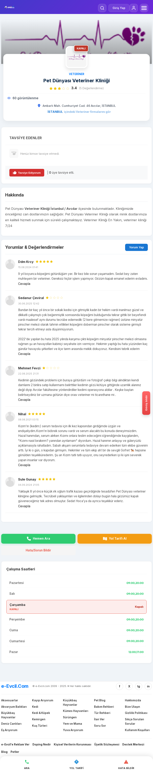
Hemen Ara (38, 539)
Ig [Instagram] (138, 686)
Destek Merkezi (133, 744)
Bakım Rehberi (104, 706)
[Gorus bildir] (146, 403)
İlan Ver (99, 719)
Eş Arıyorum (9, 730)
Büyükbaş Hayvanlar (8, 715)
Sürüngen (70, 717)
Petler (15, 751)
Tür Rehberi (102, 713)
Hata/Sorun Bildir (38, 550)
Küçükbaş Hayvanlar (70, 702)
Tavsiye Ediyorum (27, 172)
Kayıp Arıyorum (42, 700)
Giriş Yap (119, 8)
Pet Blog (99, 700)
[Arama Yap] (102, 8)
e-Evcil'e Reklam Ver (15, 744)
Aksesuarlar (9, 700)
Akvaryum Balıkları (14, 706)
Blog (4, 751)
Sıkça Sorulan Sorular (134, 721)
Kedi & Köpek (41, 713)
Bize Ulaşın (132, 706)
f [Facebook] (119, 686)
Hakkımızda (133, 700)
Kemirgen (38, 719)
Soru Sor (100, 725)
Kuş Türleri (39, 725)
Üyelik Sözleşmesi (106, 744)
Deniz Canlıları (11, 723)
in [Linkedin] (148, 686)
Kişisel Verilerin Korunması (72, 744)
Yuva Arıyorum (73, 730)
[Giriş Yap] (133, 8)
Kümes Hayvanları (75, 711)
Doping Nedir (41, 744)
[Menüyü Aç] (144, 8)
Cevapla (24, 284)
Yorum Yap (136, 247)
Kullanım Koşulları (137, 730)
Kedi (35, 706)
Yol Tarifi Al (115, 539)
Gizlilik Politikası (136, 713)
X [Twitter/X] (129, 686)
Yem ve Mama (72, 723)
